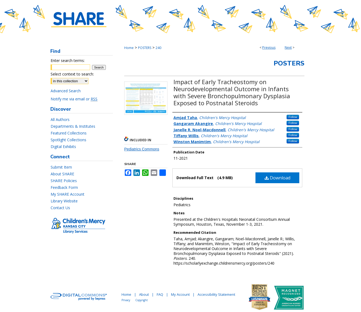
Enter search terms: (68, 60)
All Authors (60, 119)
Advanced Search (66, 90)
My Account (180, 294)
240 (158, 47)
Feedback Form (64, 187)
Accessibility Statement (216, 294)
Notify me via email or (74, 98)
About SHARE (62, 173)
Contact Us (60, 207)
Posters (289, 63)
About (144, 294)
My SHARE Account (67, 194)
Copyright (141, 300)
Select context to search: (72, 74)
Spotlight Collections (68, 139)
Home (129, 47)
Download (277, 178)
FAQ (160, 294)
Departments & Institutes (73, 126)
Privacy (126, 300)
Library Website (64, 200)
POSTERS (144, 47)
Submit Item (61, 167)
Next (288, 47)
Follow (292, 117)
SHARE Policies (64, 180)
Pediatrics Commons (141, 149)
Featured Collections (69, 133)
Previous (268, 47)
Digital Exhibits (63, 146)
